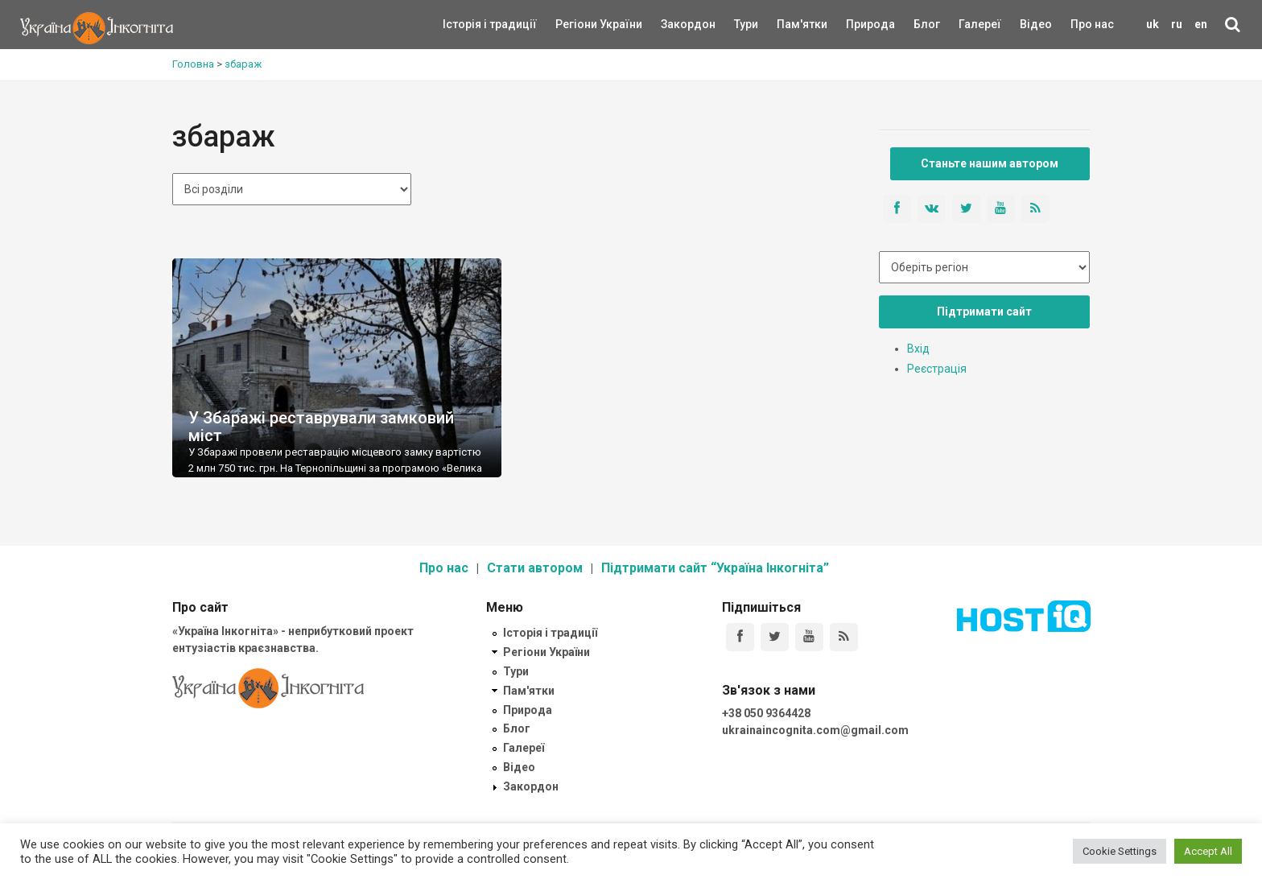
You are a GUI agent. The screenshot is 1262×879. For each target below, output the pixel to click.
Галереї (980, 24)
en (1200, 24)
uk (1152, 24)
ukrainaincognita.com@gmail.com (815, 730)
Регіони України (577, 24)
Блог (927, 24)
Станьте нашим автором (989, 163)
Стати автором (535, 568)
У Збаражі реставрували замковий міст (321, 426)
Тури (746, 24)
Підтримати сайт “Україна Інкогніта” (715, 568)
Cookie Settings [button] (1120, 851)
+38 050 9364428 (766, 713)
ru (1176, 24)
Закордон (674, 24)
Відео (1036, 24)
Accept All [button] (1208, 851)
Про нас (1092, 24)
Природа (858, 24)
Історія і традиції (466, 24)
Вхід (918, 348)
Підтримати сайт (984, 311)
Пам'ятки (789, 24)
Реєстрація (937, 368)
